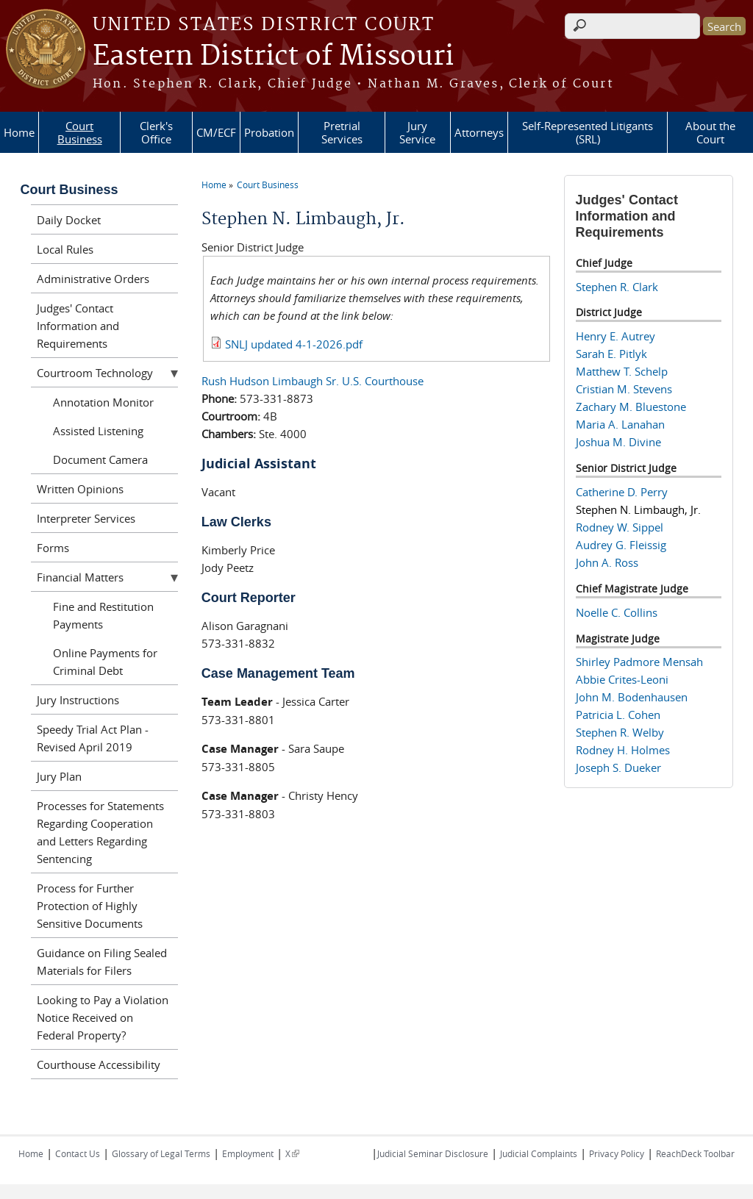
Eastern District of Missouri (273, 57)
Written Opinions (80, 489)
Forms (53, 547)
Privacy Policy (616, 1153)
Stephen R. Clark (617, 286)
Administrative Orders (93, 278)
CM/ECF (216, 132)
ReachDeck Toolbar (695, 1153)
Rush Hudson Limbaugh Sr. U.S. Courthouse (312, 380)
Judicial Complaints (538, 1153)
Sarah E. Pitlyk (611, 353)
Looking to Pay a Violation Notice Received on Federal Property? (102, 1017)
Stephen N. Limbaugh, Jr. (638, 509)
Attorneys (479, 132)
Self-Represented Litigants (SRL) (587, 132)
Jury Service (417, 132)
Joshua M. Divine (618, 441)
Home (19, 132)
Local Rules (65, 249)
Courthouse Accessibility (98, 1064)
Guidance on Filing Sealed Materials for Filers (102, 961)
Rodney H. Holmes (623, 749)
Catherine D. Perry (622, 491)
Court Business (79, 132)
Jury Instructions (78, 699)
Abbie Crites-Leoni (622, 679)
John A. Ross (607, 562)
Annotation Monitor (103, 402)
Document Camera (100, 459)
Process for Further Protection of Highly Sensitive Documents (90, 906)
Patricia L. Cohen (618, 714)
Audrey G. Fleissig (621, 544)
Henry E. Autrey (615, 336)
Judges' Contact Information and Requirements (78, 326)
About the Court (710, 132)
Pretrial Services (342, 132)
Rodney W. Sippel (619, 527)
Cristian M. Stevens (624, 389)
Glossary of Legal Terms (161, 1153)
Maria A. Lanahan (620, 424)
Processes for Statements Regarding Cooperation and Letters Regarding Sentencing (100, 832)
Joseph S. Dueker (618, 767)
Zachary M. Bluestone (631, 406)
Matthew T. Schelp (622, 371)
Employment (248, 1153)
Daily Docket (69, 219)
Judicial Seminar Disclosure (432, 1153)
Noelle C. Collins (616, 612)
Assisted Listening (98, 430)
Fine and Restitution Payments (103, 615)
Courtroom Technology (95, 372)
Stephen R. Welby (620, 732)
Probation (269, 132)
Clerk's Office (156, 132)
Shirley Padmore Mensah (639, 661)
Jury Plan (59, 776)
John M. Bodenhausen (632, 697)
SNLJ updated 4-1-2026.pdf (294, 344)
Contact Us (77, 1153)
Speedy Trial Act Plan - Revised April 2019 (93, 738)
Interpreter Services (86, 518)
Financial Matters (80, 577)
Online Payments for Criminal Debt (105, 661)
